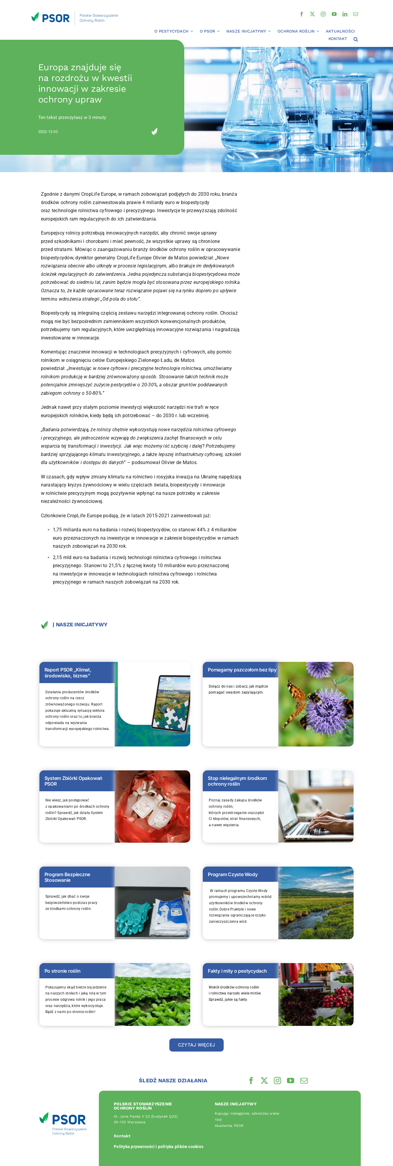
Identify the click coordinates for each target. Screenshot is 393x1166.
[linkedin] (345, 14)
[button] (356, 39)
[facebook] (301, 14)
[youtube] (334, 14)
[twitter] (312, 14)
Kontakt (122, 1135)
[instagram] (323, 14)
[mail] (355, 14)
